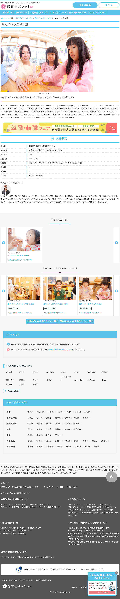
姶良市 (35, 385)
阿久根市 (50, 372)
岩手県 (67, 418)
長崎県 (60, 447)
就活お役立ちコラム (78, 12)
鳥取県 (67, 441)
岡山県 (39, 441)
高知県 (104, 441)
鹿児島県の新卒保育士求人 (24, 18)
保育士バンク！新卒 (7, 18)
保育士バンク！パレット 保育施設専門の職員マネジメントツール (92, 507)
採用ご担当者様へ (97, 12)
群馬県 (87, 412)
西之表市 (91, 372)
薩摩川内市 (9, 380)
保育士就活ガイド (58, 12)
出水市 (63, 372)
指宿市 (76, 372)
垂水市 (104, 372)
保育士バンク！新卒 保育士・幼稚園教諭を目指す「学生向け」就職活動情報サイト (31, 507)
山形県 (76, 418)
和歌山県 (77, 429)
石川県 (49, 424)
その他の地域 (12, 391)
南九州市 (8, 385)
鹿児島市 (8, 372)
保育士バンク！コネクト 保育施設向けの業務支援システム (89, 504)
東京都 (30, 412)
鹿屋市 (21, 372)
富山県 (58, 424)
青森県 (58, 418)
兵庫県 (39, 429)
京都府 (49, 429)
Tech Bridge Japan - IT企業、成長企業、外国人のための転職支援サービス (27, 557)
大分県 (69, 447)
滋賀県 (58, 429)
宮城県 (39, 418)
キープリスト (21, 12)
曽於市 (35, 380)
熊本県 (39, 447)
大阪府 (30, 429)
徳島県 (94, 441)
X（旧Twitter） (72, 487)
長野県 (39, 424)
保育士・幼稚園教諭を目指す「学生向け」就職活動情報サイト (26, 581)
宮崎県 (78, 447)
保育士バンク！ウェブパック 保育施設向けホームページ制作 (90, 510)
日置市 (21, 380)
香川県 (85, 441)
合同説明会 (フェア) (39, 12)
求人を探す (7, 12)
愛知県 (30, 435)
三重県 (58, 435)
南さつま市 (78, 380)
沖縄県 (96, 447)
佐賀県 (87, 447)
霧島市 (49, 380)
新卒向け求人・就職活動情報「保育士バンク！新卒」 (20, 487)
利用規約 (74, 587)
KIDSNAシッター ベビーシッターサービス (16, 531)
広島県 (30, 441)
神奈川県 (40, 412)
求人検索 (60, 487)
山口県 (49, 441)
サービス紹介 (48, 487)
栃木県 (78, 412)
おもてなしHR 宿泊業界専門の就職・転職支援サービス (88, 528)
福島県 (49, 418)
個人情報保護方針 (87, 587)
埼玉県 (50, 412)
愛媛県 (76, 441)
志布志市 (91, 380)
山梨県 (67, 424)
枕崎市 (35, 372)
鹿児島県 (49, 447)
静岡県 (39, 435)
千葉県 (60, 412)
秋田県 (85, 418)
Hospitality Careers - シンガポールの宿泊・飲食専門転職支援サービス (93, 533)
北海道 (30, 418)
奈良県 (67, 429)
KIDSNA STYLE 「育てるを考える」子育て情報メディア (21, 528)
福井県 (76, 424)
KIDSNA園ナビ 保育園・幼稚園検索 (13, 533)
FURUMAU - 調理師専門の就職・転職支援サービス (86, 531)
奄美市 (104, 380)
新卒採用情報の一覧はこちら (60, 350)
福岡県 (30, 447)
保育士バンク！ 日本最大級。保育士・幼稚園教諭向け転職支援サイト (26, 504)
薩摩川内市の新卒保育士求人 (44, 18)
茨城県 (69, 412)
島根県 (58, 441)
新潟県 (30, 424)
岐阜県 (49, 435)
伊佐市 (21, 385)
